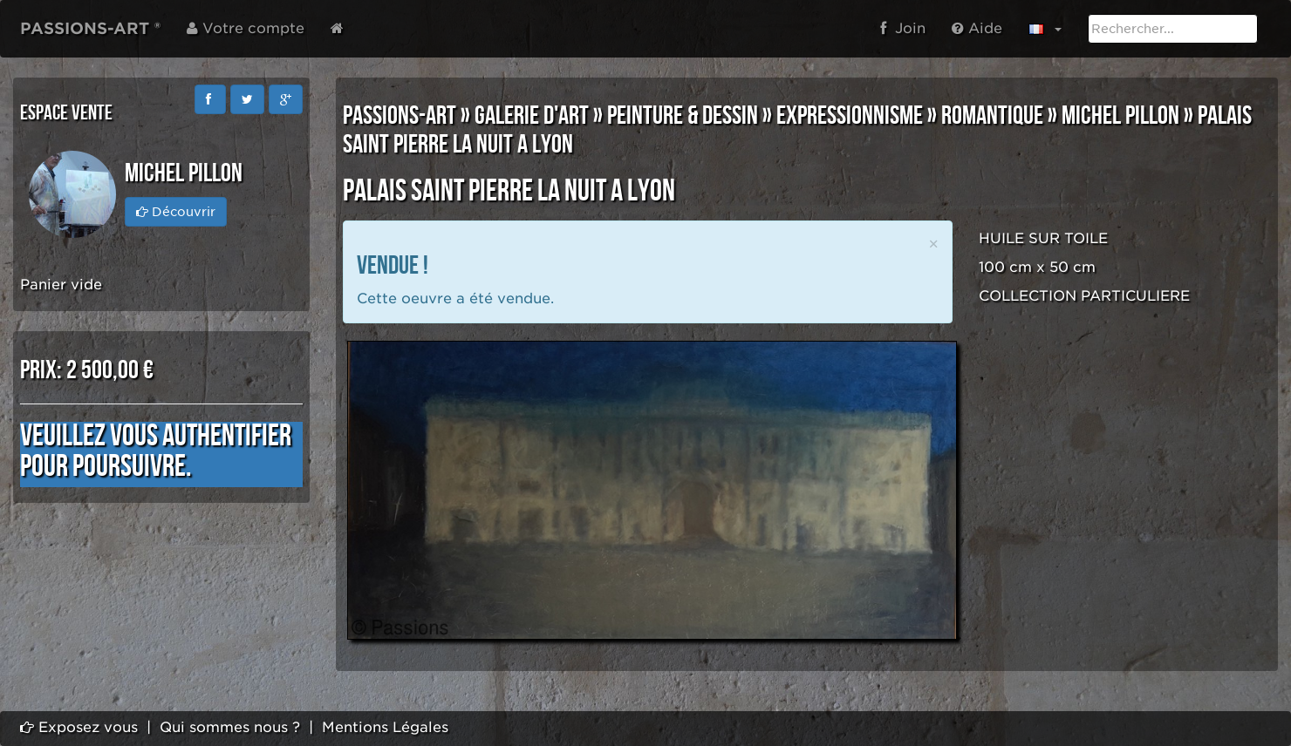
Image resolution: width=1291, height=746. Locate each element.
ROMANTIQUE (992, 116)
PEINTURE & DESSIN (682, 116)
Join (903, 28)
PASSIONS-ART (399, 116)
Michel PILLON (1120, 116)
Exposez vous (79, 727)
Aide (977, 28)
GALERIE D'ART (532, 116)
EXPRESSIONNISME (849, 116)
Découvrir (175, 212)
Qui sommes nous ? (230, 727)
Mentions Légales (385, 727)
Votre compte (245, 28)
